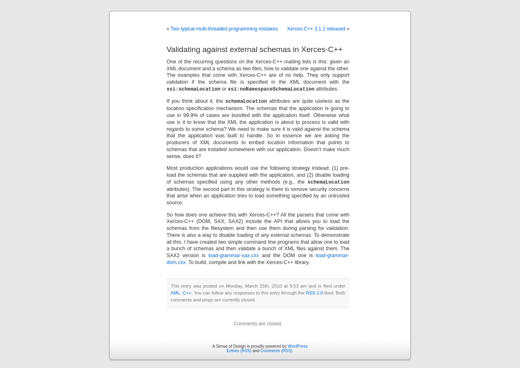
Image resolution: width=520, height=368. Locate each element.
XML (175, 291)
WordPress (298, 345)
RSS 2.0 (314, 291)
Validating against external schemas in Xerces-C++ (255, 49)
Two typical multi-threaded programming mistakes (224, 29)
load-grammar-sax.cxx (233, 254)
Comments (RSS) (276, 349)
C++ (187, 291)
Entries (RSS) (239, 349)
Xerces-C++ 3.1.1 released (316, 29)
